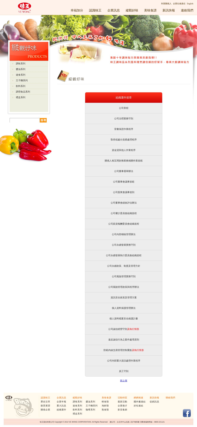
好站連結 (138, 405)
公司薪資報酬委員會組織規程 (123, 224)
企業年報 (61, 401)
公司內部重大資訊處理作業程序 (123, 360)
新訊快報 (168, 10)
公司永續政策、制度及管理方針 (123, 266)
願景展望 (45, 405)
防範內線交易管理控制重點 (118, 350)
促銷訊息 (154, 401)
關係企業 (45, 409)
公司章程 (123, 108)
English (190, 4)
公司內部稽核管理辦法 (124, 234)
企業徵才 (122, 405)
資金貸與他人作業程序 (124, 150)
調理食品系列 (23, 91)
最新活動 (122, 401)
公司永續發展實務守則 (124, 245)
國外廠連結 (140, 401)
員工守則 (123, 371)
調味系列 (20, 63)
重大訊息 (61, 405)
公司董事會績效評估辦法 (124, 202)
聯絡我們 (170, 397)
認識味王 (95, 10)
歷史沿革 (45, 401)
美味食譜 (150, 10)
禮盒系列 (20, 97)
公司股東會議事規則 (123, 192)
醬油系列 (20, 69)
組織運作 (61, 409)
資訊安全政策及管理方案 (124, 297)
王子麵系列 (22, 80)
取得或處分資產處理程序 (124, 139)
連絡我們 (187, 10)
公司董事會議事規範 (123, 181)
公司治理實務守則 (123, 118)
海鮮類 (105, 405)
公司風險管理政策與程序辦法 (123, 287)
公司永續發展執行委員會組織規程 (123, 255)
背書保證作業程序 (123, 129)
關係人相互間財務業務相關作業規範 (124, 160)
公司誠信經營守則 (117, 329)
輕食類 (105, 401)
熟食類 (105, 409)
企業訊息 (113, 10)
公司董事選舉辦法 (123, 171)
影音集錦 (122, 409)
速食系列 (20, 75)
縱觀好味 (132, 10)
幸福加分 (77, 10)
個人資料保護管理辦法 (124, 308)
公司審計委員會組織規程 (124, 213)
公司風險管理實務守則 (124, 276)
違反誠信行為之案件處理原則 (123, 339)
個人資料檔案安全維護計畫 (123, 318)
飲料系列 (20, 86)
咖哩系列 (90, 409)
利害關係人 (166, 4)
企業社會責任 (179, 4)
